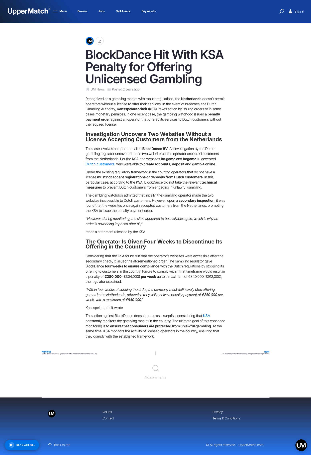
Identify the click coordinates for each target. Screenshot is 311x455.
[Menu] (60, 11)
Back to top (59, 445)
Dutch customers (100, 164)
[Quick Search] (281, 11)
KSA (206, 316)
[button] (100, 41)
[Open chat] (301, 445)
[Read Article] (22, 445)
